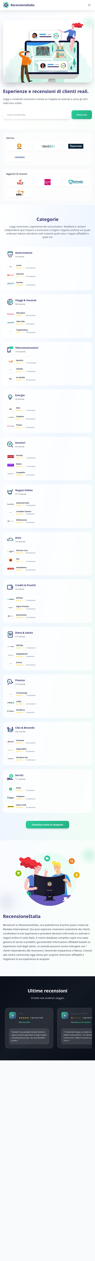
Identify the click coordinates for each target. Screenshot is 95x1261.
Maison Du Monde (83, 1022)
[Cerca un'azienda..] (36, 114)
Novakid (26, 1022)
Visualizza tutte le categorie (47, 824)
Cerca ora (82, 114)
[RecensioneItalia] (18, 5)
